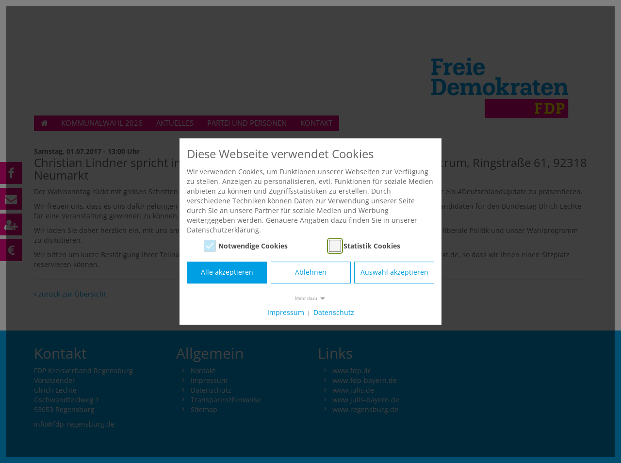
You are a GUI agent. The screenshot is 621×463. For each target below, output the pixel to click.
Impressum (285, 312)
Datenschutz (333, 312)
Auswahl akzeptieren (394, 272)
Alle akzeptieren (227, 272)
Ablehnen (311, 272)
